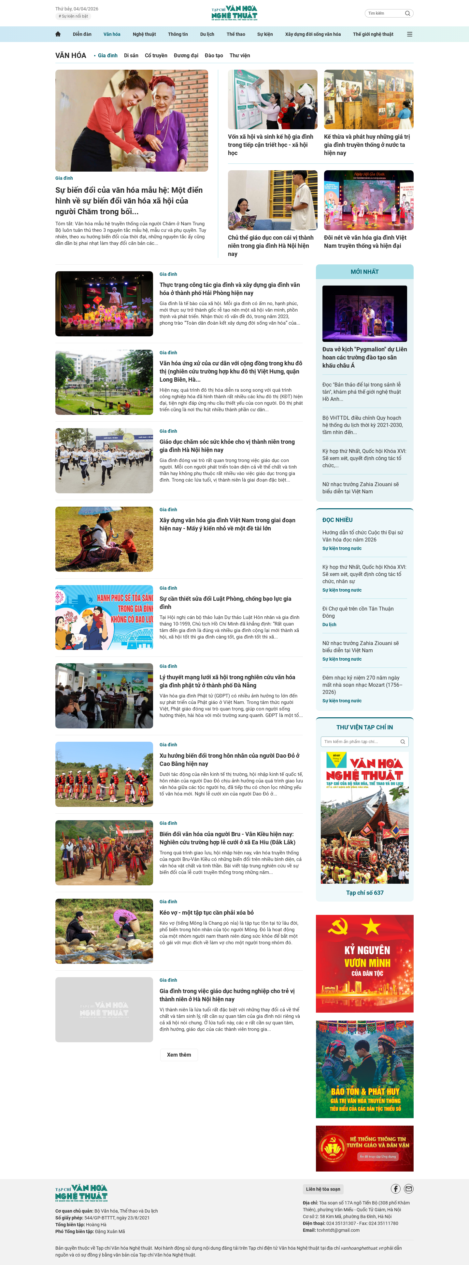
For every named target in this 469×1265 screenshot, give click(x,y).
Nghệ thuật (144, 34)
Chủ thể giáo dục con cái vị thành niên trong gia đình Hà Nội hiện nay (271, 245)
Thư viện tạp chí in (364, 727)
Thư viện (240, 55)
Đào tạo (214, 55)
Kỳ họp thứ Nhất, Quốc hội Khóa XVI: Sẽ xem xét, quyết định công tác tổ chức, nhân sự (364, 574)
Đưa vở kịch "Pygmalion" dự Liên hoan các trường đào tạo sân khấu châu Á (364, 357)
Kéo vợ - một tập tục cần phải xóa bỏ (207, 912)
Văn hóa (112, 34)
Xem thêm (179, 1055)
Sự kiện (265, 34)
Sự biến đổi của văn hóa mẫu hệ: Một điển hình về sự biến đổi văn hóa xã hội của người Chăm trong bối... (129, 201)
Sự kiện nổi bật (74, 16)
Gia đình (108, 55)
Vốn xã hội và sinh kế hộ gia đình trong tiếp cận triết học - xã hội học (270, 144)
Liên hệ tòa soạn (323, 1189)
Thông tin (178, 34)
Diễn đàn (82, 34)
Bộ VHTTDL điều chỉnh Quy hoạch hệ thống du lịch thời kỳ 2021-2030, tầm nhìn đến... (362, 425)
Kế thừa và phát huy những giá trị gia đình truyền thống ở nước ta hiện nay (367, 144)
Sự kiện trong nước (342, 548)
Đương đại (186, 55)
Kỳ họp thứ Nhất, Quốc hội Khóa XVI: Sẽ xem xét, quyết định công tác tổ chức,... (364, 458)
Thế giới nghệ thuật (373, 34)
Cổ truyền (156, 55)
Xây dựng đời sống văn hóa (313, 34)
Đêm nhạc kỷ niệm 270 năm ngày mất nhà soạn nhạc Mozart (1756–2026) (362, 685)
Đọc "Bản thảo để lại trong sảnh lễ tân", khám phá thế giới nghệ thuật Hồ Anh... (361, 392)
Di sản (131, 55)
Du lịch (207, 34)
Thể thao (236, 34)
